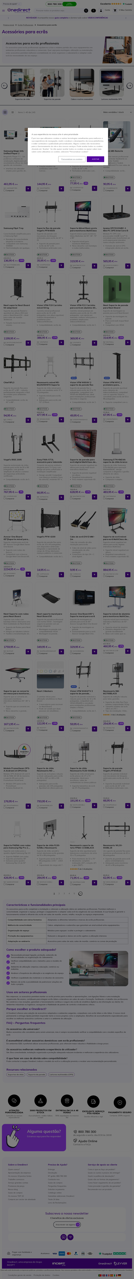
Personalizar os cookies (71, 159)
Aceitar (95, 159)
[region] (68, 146)
